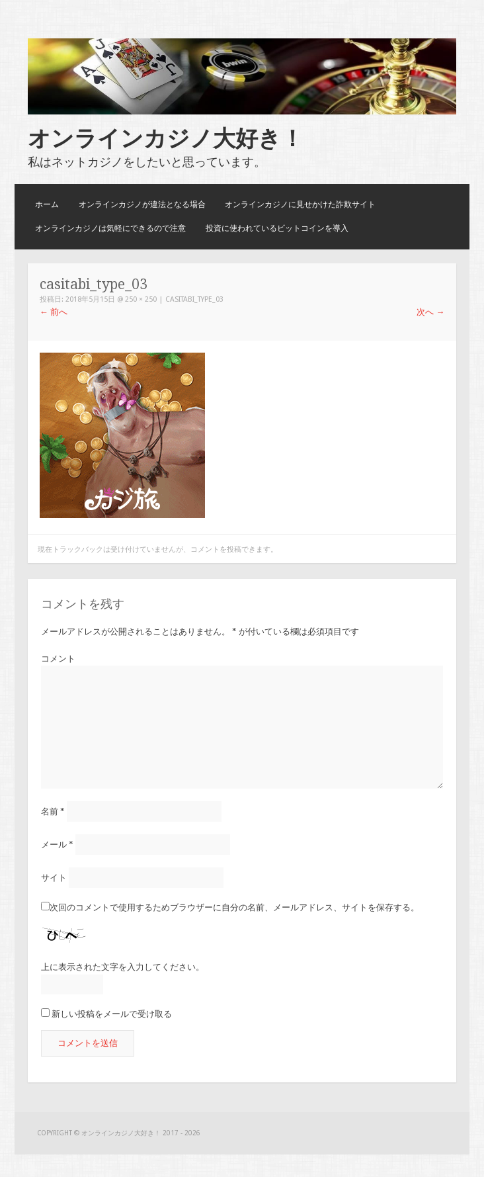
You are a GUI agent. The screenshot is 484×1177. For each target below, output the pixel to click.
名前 (53, 811)
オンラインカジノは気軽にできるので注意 (110, 228)
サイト (54, 878)
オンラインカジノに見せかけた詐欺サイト (300, 204)
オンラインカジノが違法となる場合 (142, 204)
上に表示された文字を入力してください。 (122, 967)
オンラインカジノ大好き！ (165, 138)
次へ (430, 312)
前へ (53, 312)
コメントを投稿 (215, 549)
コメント (58, 659)
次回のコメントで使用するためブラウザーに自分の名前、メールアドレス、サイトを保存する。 (234, 907)
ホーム (47, 204)
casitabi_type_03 (194, 299)
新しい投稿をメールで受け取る (112, 1014)
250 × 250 (141, 299)
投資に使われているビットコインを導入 (277, 228)
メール (57, 845)
